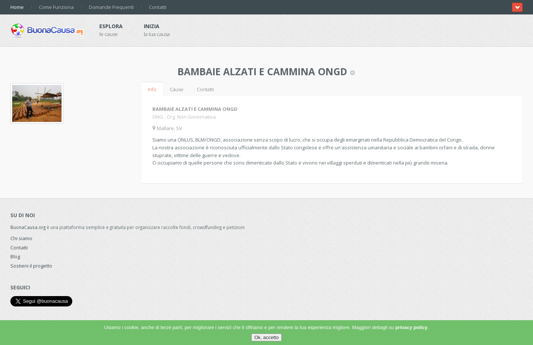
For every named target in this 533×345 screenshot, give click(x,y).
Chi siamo (21, 238)
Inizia (151, 26)
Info (152, 89)
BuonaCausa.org (28, 227)
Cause (176, 89)
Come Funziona (56, 7)
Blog (15, 256)
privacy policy (411, 327)
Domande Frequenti (111, 7)
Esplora (111, 26)
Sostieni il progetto (31, 265)
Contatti (157, 7)
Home (17, 7)
